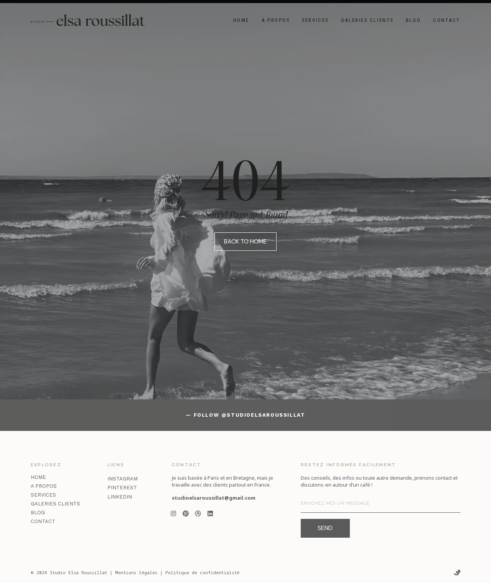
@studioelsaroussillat (263, 415)
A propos (276, 20)
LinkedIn (119, 497)
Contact (446, 20)
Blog (413, 20)
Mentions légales (136, 572)
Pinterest (122, 487)
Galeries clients (367, 20)
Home (241, 20)
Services (315, 20)
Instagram (122, 479)
